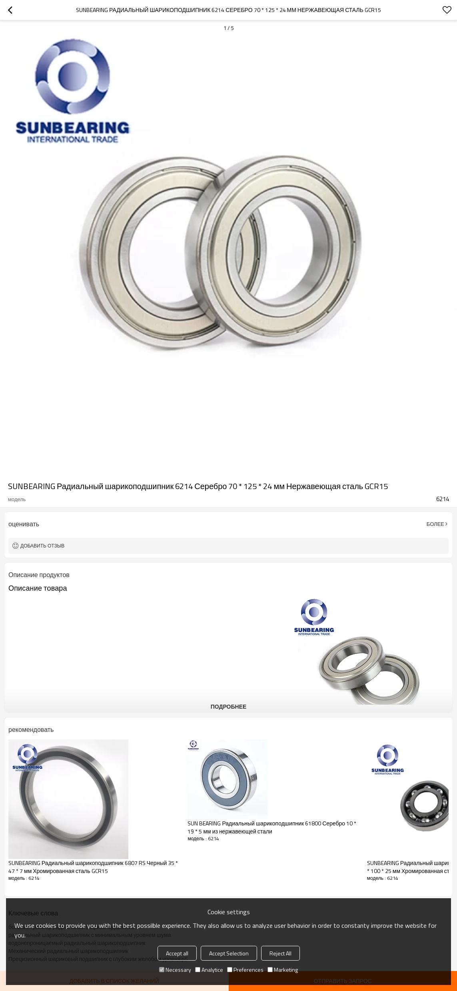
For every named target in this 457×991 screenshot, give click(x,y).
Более (435, 524)
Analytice (209, 969)
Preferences (245, 969)
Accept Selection (229, 953)
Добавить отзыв (42, 545)
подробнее (229, 706)
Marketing (282, 969)
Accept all (177, 953)
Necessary (175, 969)
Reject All (280, 953)
